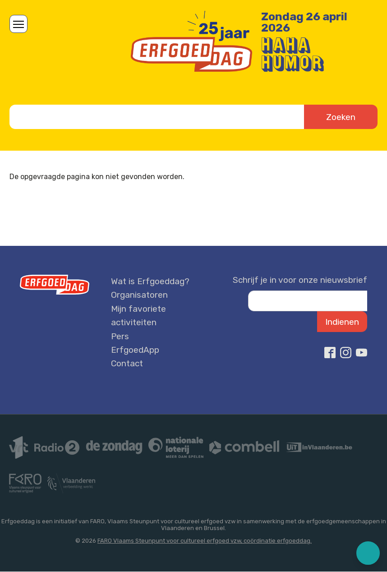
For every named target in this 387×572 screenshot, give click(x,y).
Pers (120, 336)
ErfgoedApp (135, 350)
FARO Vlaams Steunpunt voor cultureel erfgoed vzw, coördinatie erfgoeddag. (204, 540)
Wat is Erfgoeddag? (150, 281)
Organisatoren (139, 295)
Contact (127, 363)
